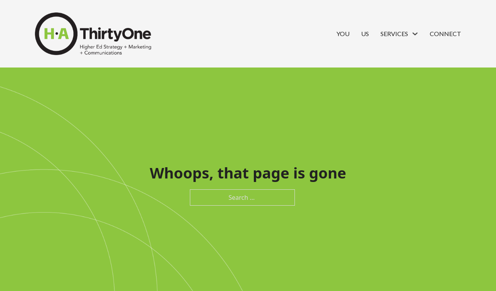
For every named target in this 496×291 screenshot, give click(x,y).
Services (394, 33)
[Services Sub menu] (415, 34)
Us (365, 33)
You (343, 33)
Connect (445, 33)
